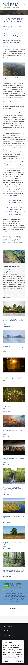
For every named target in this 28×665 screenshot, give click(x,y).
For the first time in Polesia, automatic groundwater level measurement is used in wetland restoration (12, 488)
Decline (6, 661)
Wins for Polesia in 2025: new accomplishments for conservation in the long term (13, 348)
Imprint (5, 632)
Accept (19, 661)
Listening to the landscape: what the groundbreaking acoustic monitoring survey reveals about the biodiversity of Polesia (13, 377)
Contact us (6, 630)
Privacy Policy (7, 635)
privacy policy (10, 657)
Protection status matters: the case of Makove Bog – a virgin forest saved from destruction (13, 571)
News (5, 324)
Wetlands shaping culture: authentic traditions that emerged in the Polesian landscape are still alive (13, 320)
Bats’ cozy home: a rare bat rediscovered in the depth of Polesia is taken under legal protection (13, 459)
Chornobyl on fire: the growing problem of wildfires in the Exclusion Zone (12, 431)
